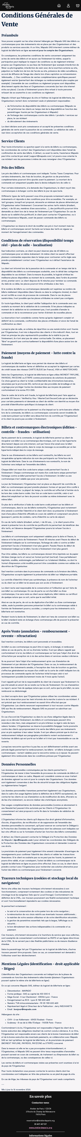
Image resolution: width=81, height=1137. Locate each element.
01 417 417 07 (40, 1102)
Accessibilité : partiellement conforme (40, 1133)
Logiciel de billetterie (36, 1119)
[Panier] (78, 6)
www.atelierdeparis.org (40, 1106)
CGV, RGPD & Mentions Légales (40, 1130)
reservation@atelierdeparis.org (40, 1099)
